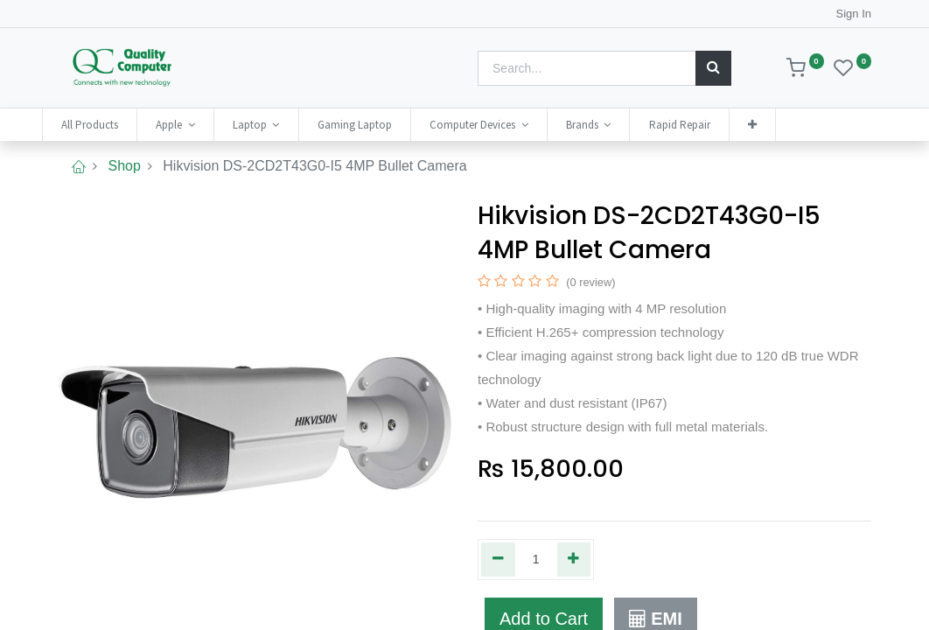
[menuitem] (105, 124)
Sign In (853, 13)
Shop (124, 165)
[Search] (713, 68)
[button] (768, 124)
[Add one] (574, 559)
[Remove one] (498, 559)
